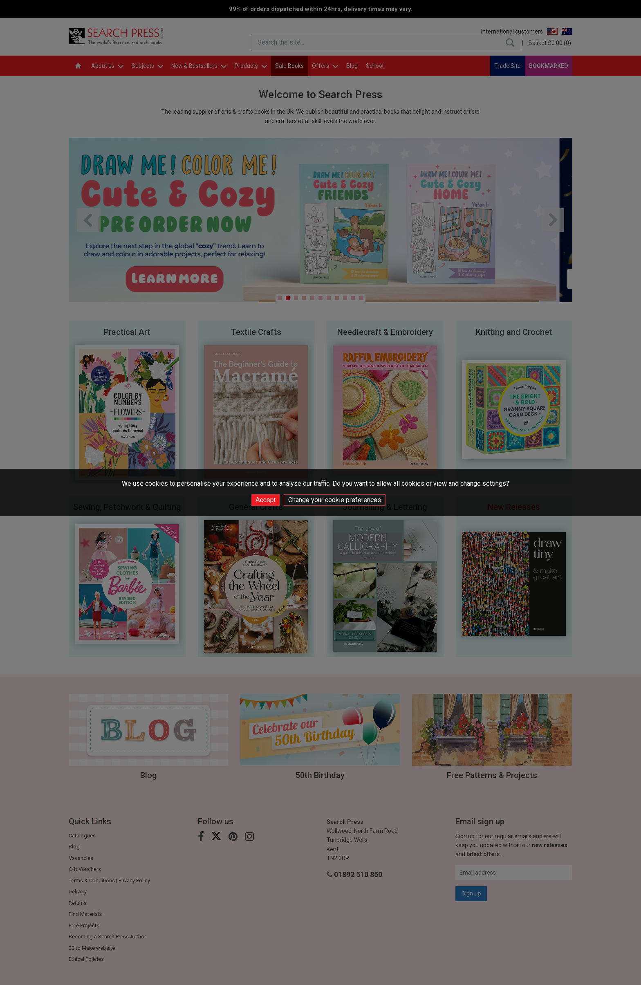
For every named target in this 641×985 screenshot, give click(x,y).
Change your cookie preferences (334, 500)
